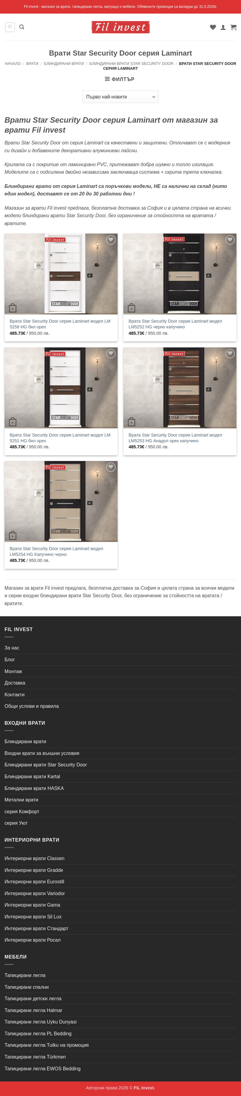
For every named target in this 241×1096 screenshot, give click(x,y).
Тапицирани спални (27, 987)
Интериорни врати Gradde (34, 870)
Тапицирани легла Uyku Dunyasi (41, 1021)
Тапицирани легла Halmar (33, 1010)
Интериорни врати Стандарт (36, 928)
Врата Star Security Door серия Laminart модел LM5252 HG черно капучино (175, 324)
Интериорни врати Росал (33, 940)
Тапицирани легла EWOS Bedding (43, 1068)
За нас (12, 647)
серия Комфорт (22, 811)
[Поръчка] (120, 97)
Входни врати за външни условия (42, 753)
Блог (10, 659)
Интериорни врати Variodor (35, 893)
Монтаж (13, 671)
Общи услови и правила (32, 706)
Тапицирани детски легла (33, 998)
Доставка (15, 682)
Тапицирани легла (25, 975)
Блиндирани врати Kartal (32, 776)
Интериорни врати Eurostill (34, 881)
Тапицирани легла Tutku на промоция (47, 1045)
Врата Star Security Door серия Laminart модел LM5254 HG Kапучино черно (56, 551)
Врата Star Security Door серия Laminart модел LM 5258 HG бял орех (60, 324)
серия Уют (16, 823)
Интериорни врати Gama (32, 904)
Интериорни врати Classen (35, 858)
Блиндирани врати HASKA (34, 788)
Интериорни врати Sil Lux (33, 916)
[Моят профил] (223, 27)
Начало (13, 63)
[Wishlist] (213, 27)
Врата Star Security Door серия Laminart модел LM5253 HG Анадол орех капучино (175, 438)
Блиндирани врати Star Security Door (131, 63)
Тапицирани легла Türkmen (35, 1056)
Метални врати (21, 799)
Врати (32, 63)
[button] (10, 27)
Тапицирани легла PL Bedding (38, 1033)
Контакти (15, 694)
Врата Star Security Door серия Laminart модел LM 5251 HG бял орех (60, 438)
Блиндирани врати (64, 63)
